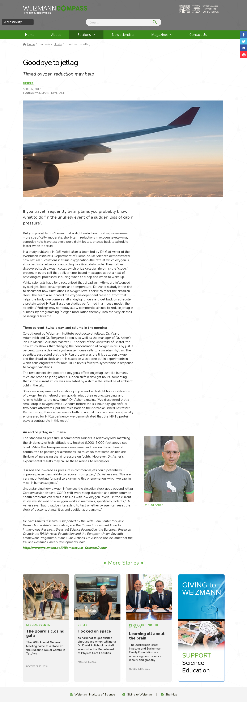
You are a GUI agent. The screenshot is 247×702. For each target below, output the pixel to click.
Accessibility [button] (13, 22)
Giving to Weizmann (140, 695)
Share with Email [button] (243, 47)
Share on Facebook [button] (243, 34)
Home (29, 34)
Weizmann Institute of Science (94, 695)
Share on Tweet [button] (243, 41)
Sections (84, 34)
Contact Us (198, 34)
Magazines (160, 34)
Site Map (171, 695)
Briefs (58, 44)
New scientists (123, 34)
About (56, 34)
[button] (243, 54)
